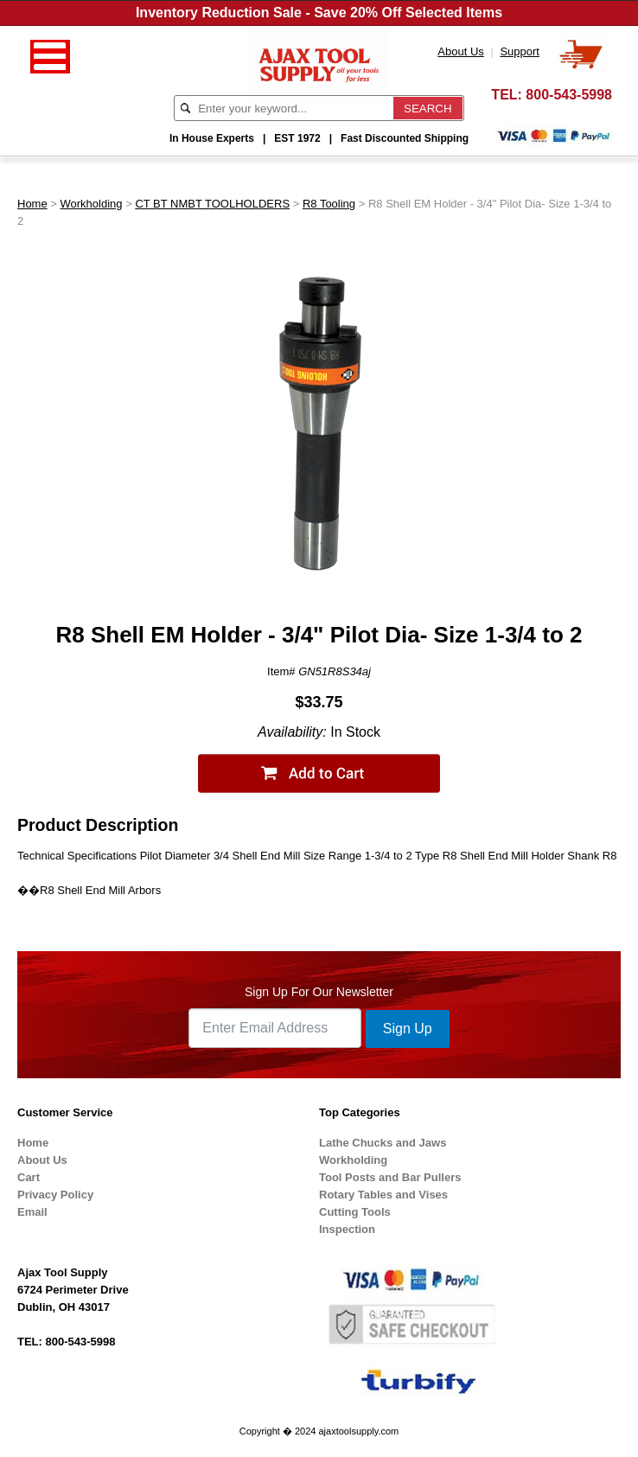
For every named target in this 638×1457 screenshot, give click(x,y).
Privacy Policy (55, 1194)
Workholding (92, 203)
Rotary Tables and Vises (383, 1194)
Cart (28, 1177)
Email (32, 1211)
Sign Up (407, 1028)
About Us (42, 1159)
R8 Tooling (329, 203)
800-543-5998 (569, 94)
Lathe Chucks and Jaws (382, 1142)
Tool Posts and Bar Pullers (390, 1177)
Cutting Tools (355, 1211)
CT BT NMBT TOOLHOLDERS (212, 203)
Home (32, 203)
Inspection (347, 1229)
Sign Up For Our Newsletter (319, 992)
